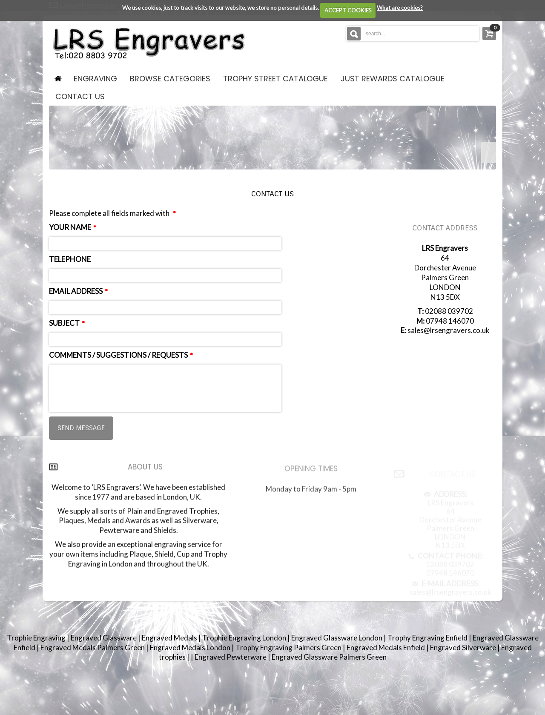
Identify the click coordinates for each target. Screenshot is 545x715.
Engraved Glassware (104, 637)
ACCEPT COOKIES (348, 10)
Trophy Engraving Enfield (428, 637)
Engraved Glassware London (337, 637)
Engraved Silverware (463, 647)
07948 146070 (450, 320)
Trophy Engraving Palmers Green (289, 647)
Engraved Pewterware (231, 656)
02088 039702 (449, 311)
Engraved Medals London (191, 647)
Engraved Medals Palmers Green (93, 647)
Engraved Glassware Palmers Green (329, 656)
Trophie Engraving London (244, 637)
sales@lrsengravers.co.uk (448, 330)
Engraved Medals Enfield (386, 647)
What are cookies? (400, 7)
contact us (80, 96)
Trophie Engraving (37, 637)
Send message (81, 428)
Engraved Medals (170, 637)
